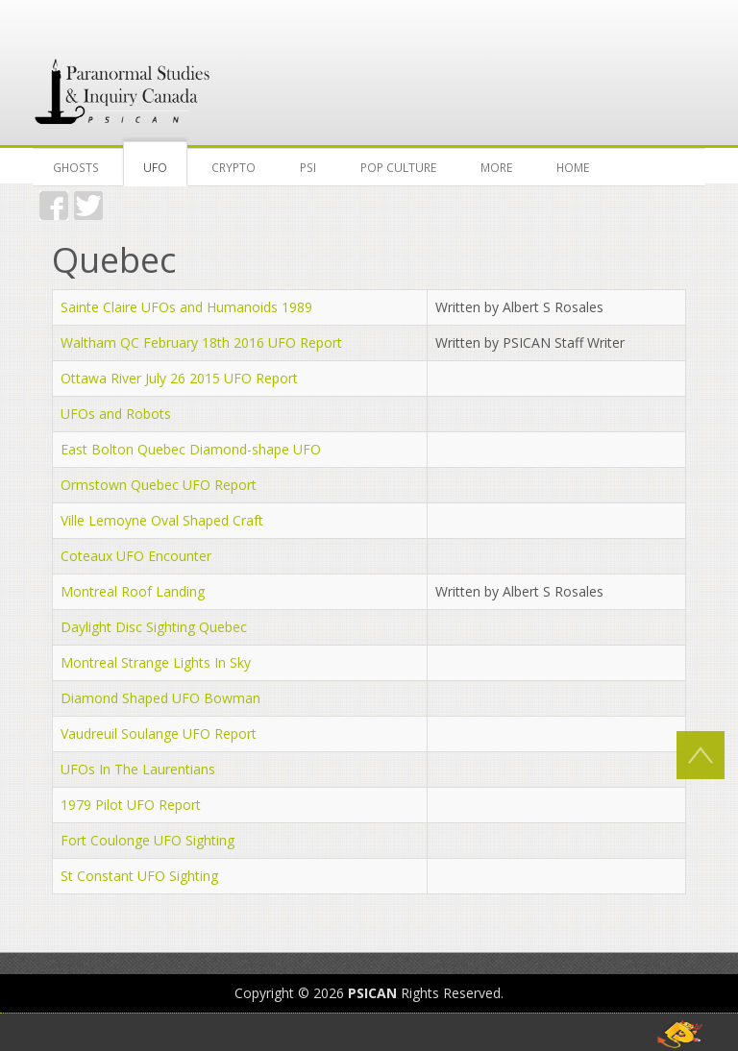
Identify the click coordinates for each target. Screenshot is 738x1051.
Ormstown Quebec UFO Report (159, 485)
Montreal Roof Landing (133, 591)
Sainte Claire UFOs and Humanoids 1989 (186, 307)
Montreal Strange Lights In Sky (156, 662)
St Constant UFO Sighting (139, 876)
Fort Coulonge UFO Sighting (147, 840)
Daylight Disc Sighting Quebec (154, 627)
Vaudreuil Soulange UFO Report (159, 733)
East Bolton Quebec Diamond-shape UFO (191, 449)
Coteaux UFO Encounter (136, 556)
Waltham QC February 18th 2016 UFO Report (201, 342)
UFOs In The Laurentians (138, 769)
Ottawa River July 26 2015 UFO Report (179, 378)
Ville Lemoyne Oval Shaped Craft (162, 520)
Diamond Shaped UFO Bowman (160, 698)
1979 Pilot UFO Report (131, 804)
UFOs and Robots (116, 413)
